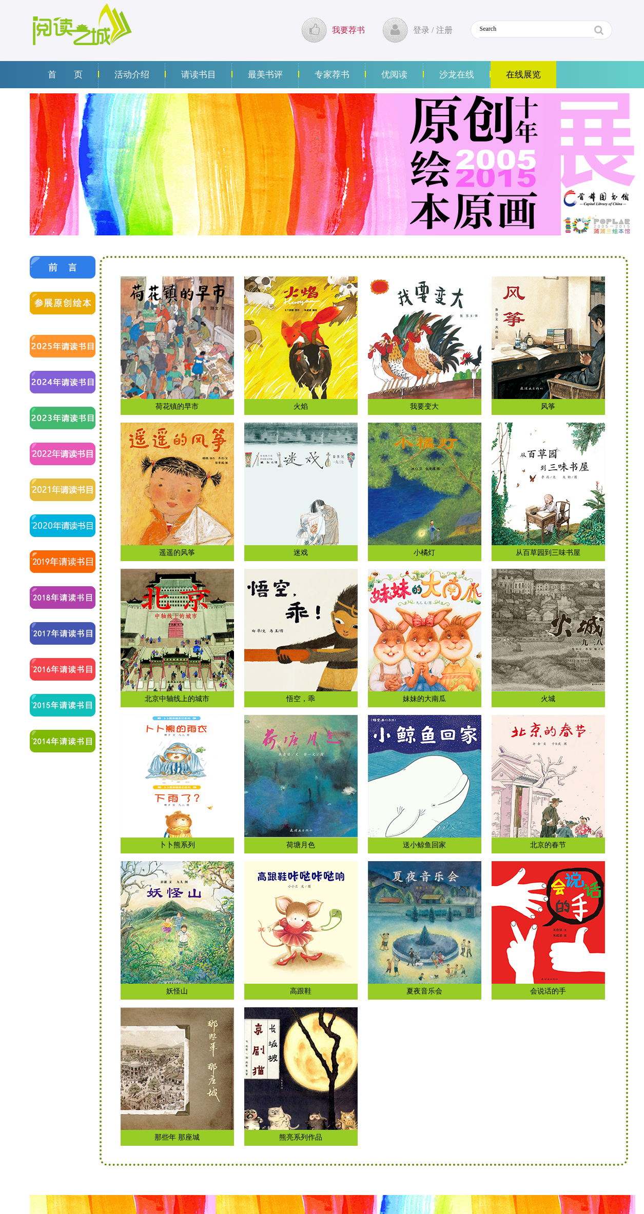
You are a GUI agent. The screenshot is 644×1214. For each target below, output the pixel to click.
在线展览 (523, 74)
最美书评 (265, 74)
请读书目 (198, 74)
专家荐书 (332, 74)
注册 (444, 30)
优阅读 (394, 74)
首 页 (65, 74)
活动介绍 (131, 74)
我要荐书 (348, 30)
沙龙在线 (456, 74)
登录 (421, 30)
